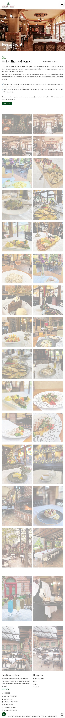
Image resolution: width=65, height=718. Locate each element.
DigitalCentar (52, 716)
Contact (36, 687)
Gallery (35, 684)
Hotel (35, 681)
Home (4, 48)
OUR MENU (7, 103)
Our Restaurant (38, 678)
